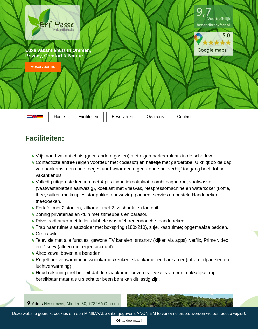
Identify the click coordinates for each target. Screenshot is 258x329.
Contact (184, 116)
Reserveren (122, 116)
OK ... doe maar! (129, 321)
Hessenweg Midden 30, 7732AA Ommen (81, 303)
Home (59, 116)
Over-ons (155, 116)
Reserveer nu (43, 66)
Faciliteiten (88, 116)
